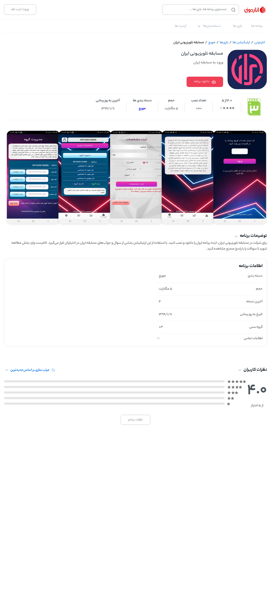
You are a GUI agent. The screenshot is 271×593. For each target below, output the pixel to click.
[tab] (257, 26)
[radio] (233, 108)
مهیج (211, 42)
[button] (135, 236)
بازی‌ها (224, 42)
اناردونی (259, 42)
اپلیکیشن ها (241, 42)
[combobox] (196, 9)
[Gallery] (135, 175)
